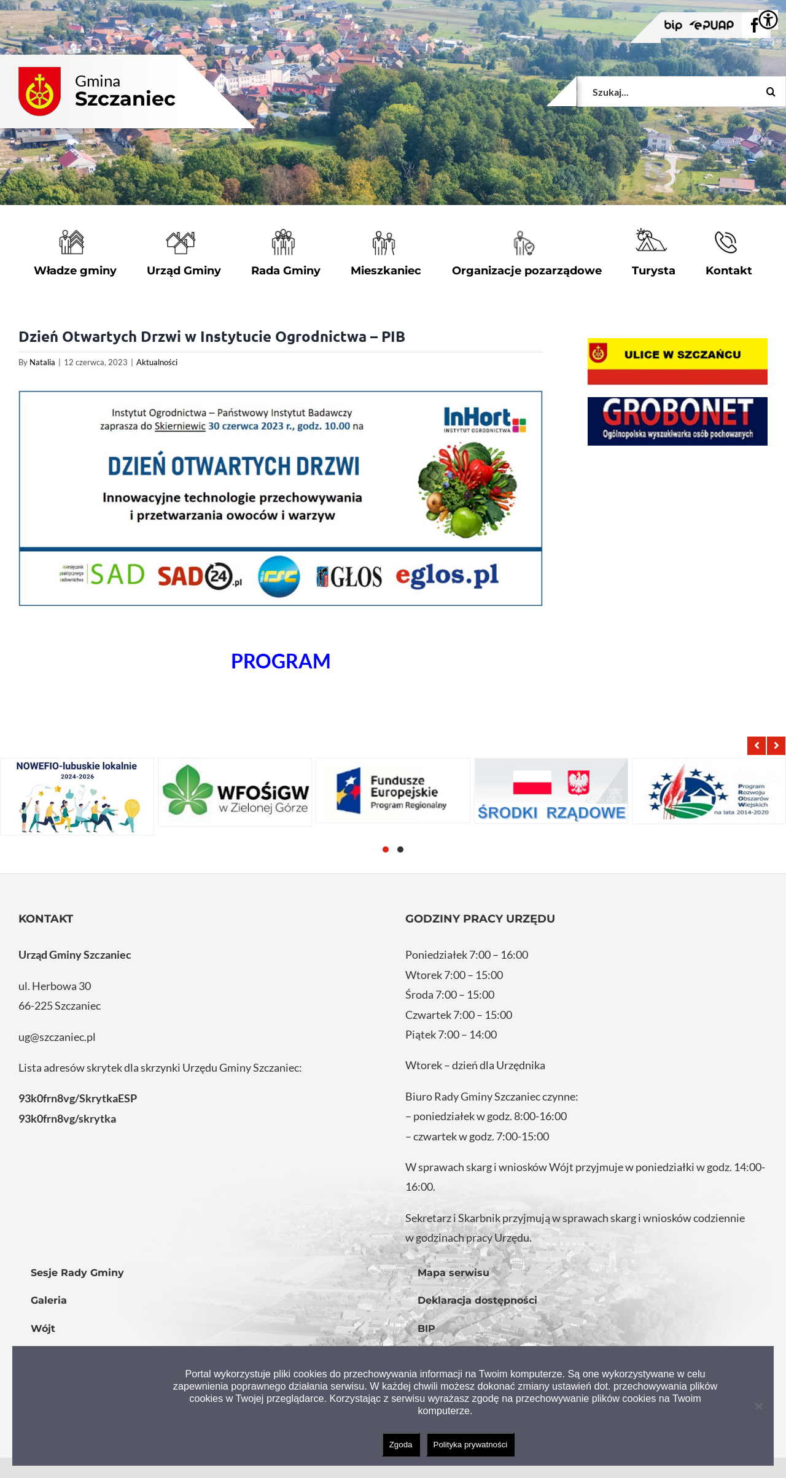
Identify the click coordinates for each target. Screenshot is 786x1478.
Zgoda (401, 1444)
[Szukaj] (770, 91)
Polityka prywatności (471, 1444)
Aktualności (156, 362)
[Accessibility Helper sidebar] (768, 19)
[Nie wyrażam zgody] (758, 1406)
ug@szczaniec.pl (57, 1036)
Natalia (42, 362)
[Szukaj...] (681, 91)
